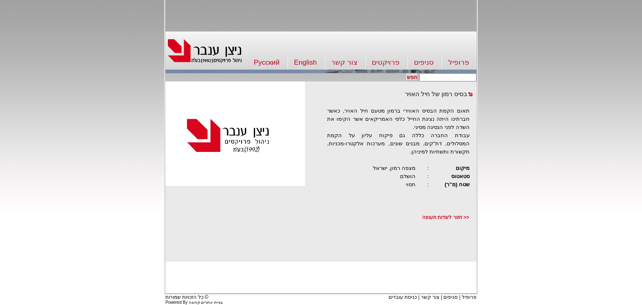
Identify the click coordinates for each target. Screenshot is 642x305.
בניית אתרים (212, 302)
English (305, 62)
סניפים (424, 62)
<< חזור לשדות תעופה (445, 217)
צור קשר (344, 62)
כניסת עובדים (403, 297)
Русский (267, 62)
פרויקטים (386, 62)
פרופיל (458, 62)
